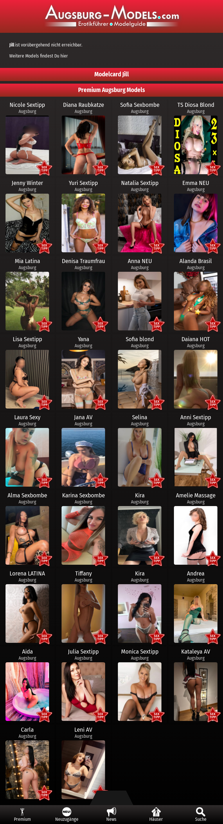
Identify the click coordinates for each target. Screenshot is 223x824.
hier (64, 56)
